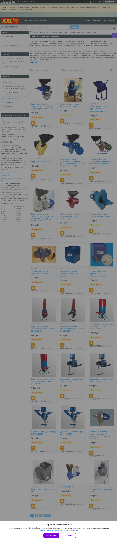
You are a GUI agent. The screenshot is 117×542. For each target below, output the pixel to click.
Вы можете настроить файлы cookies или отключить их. (57, 530)
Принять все (51, 535)
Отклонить (69, 535)
